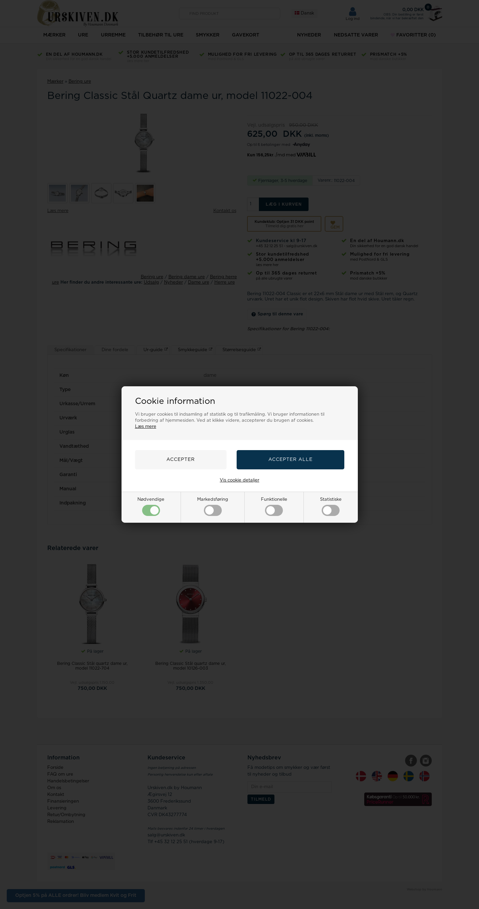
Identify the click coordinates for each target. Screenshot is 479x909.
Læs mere (145, 426)
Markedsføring (212, 506)
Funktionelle (274, 506)
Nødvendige (150, 506)
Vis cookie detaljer (239, 480)
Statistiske (331, 506)
